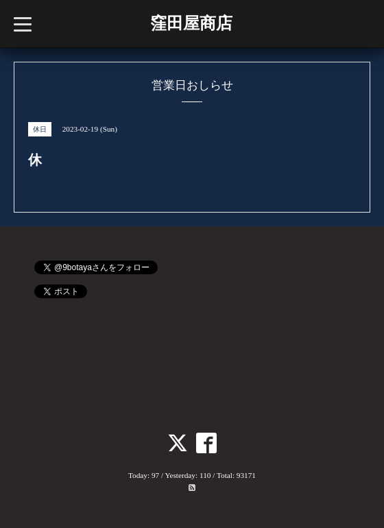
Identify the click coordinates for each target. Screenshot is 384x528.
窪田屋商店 (191, 23)
